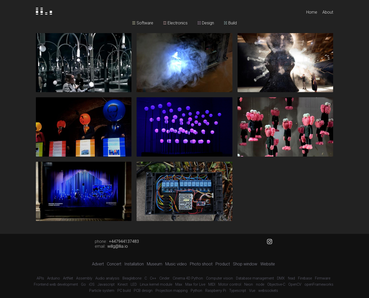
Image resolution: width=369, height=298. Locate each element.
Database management (255, 278)
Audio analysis (107, 278)
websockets (268, 291)
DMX (281, 278)
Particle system (101, 291)
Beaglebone (131, 278)
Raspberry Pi (215, 291)
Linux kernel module (156, 284)
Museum (154, 264)
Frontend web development (56, 284)
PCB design (143, 291)
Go (83, 284)
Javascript (106, 284)
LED (134, 284)
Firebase (305, 278)
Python (196, 291)
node (260, 284)
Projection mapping (172, 291)
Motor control (229, 284)
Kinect (123, 284)
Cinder (164, 278)
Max (178, 284)
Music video (176, 264)
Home (311, 12)
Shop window (245, 264)
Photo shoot (201, 264)
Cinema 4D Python (188, 278)
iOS (92, 284)
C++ (153, 278)
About (327, 12)
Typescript (237, 291)
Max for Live (195, 284)
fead (291, 278)
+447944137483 (124, 241)
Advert (98, 264)
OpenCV (294, 284)
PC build (124, 291)
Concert (114, 264)
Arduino (53, 278)
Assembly (84, 278)
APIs (40, 278)
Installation (134, 264)
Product (223, 264)
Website (267, 264)
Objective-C (276, 284)
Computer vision (219, 278)
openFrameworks (318, 284)
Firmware (322, 278)
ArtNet (68, 278)
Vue (252, 291)
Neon (248, 284)
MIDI (211, 284)
